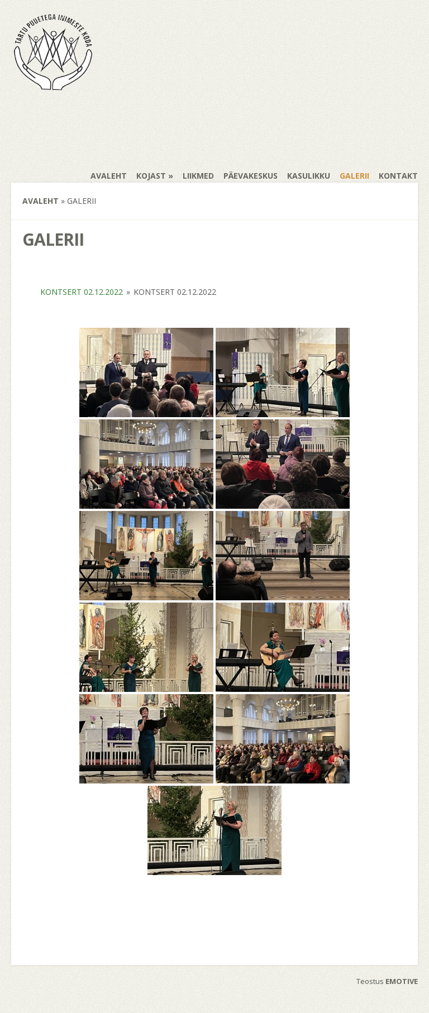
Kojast (151, 175)
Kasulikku (308, 175)
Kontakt (398, 175)
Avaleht (108, 175)
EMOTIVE (401, 981)
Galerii (354, 175)
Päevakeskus (250, 175)
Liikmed (198, 175)
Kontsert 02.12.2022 (81, 291)
